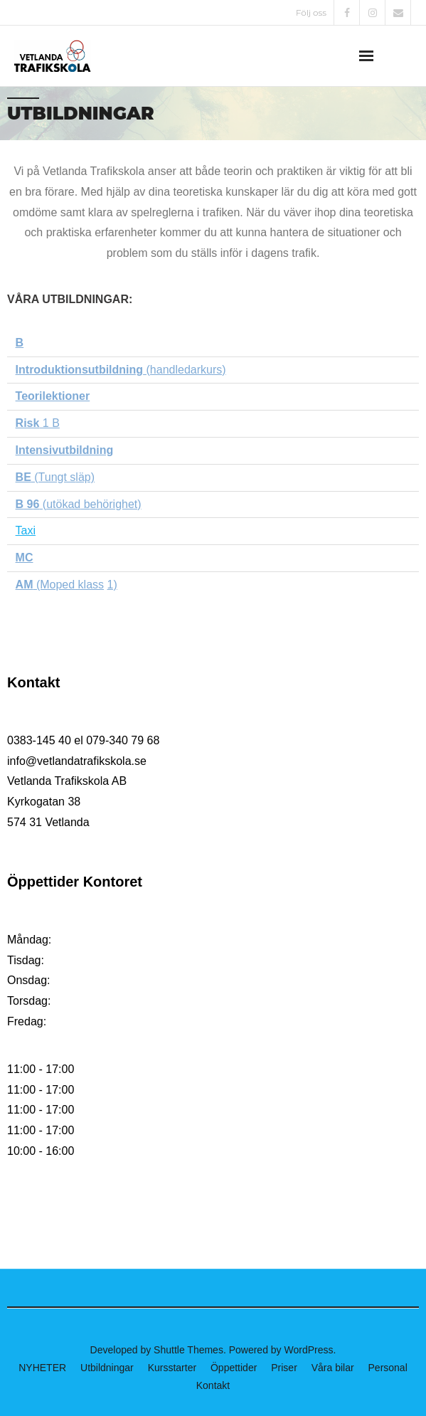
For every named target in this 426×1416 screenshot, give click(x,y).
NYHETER (42, 1367)
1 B (38, 423)
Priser (284, 1367)
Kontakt (213, 1385)
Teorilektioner (53, 396)
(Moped (54, 584)
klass (89, 584)
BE (23, 477)
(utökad (59, 504)
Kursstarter (172, 1367)
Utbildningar (107, 1367)
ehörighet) (116, 504)
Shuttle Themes (188, 1350)
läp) (85, 477)
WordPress (309, 1350)
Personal (388, 1367)
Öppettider (234, 1367)
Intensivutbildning (65, 450)
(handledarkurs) (121, 370)
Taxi (26, 530)
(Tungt (49, 477)
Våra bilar (332, 1367)
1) (112, 584)
